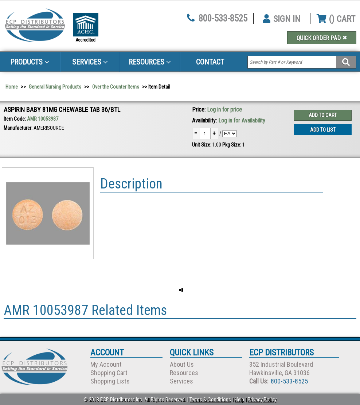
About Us (182, 364)
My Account (106, 364)
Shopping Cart (109, 373)
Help (239, 399)
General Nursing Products (55, 87)
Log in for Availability (241, 120)
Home (11, 87)
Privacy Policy (262, 399)
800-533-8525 (223, 18)
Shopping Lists (110, 381)
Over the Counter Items (115, 87)
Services (90, 62)
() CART (336, 19)
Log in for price (224, 109)
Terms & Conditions (210, 399)
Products (29, 62)
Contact (210, 62)
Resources (150, 62)
